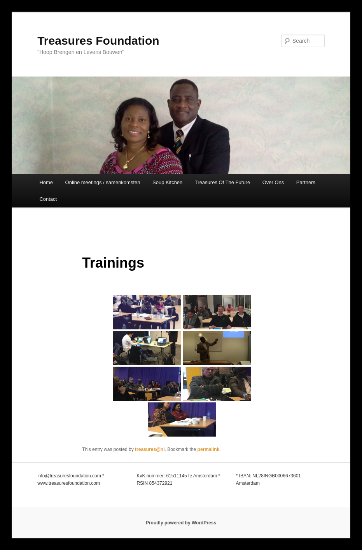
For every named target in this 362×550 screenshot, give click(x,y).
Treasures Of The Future (222, 182)
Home (46, 182)
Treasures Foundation (98, 40)
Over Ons (273, 182)
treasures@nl (149, 449)
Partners (305, 182)
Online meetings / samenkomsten (102, 182)
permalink (209, 449)
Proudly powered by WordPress (181, 523)
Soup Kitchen (167, 182)
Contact (48, 199)
